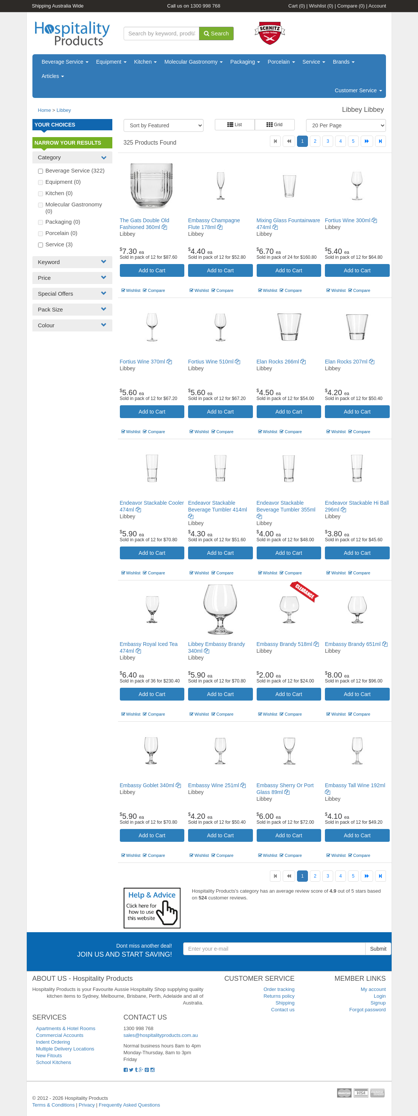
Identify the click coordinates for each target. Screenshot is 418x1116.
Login (380, 996)
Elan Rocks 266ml (281, 362)
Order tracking (278, 989)
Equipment (111, 62)
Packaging (245, 62)
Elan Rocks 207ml (349, 362)
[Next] (367, 141)
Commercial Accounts (60, 1035)
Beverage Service (65, 62)
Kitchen (145, 62)
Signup (378, 1003)
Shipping (285, 1003)
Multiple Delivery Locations (65, 1049)
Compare (351, 6)
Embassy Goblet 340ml (150, 785)
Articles (53, 76)
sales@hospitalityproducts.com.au (161, 1035)
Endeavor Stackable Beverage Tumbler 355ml (286, 509)
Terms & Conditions (53, 1105)
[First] (275, 141)
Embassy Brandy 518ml (288, 644)
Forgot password (367, 1009)
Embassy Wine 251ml (217, 785)
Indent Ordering (53, 1042)
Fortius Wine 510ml (214, 362)
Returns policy (278, 996)
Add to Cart (152, 270)
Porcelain (281, 62)
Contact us (282, 1009)
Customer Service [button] (358, 90)
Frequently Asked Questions (129, 1105)
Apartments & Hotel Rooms (66, 1028)
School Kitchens (53, 1062)
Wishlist (321, 6)
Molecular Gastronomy (193, 62)
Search (216, 33)
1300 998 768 (205, 6)
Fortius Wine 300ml (351, 220)
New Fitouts (49, 1055)
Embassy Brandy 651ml (356, 644)
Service (314, 62)
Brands (344, 62)
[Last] (380, 141)
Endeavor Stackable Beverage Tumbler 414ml (217, 509)
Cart (296, 6)
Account (377, 6)
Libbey (64, 110)
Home (44, 110)
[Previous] (289, 141)
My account (373, 989)
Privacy (87, 1105)
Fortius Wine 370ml (146, 362)
